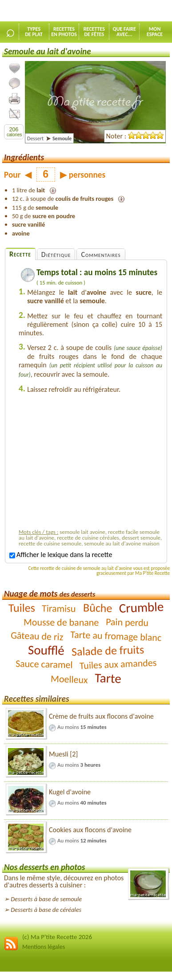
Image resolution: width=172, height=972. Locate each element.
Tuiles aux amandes (117, 663)
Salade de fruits (107, 650)
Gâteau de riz (36, 636)
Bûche (97, 607)
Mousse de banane (61, 622)
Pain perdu (127, 621)
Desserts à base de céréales (46, 910)
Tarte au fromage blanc (116, 635)
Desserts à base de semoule (46, 899)
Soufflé (46, 650)
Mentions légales (43, 947)
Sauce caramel (43, 664)
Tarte (108, 678)
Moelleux (69, 679)
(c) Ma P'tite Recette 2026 (57, 937)
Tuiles (21, 607)
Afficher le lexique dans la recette (60, 554)
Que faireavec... (124, 31)
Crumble (141, 607)
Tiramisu (59, 608)
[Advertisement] (93, 463)
